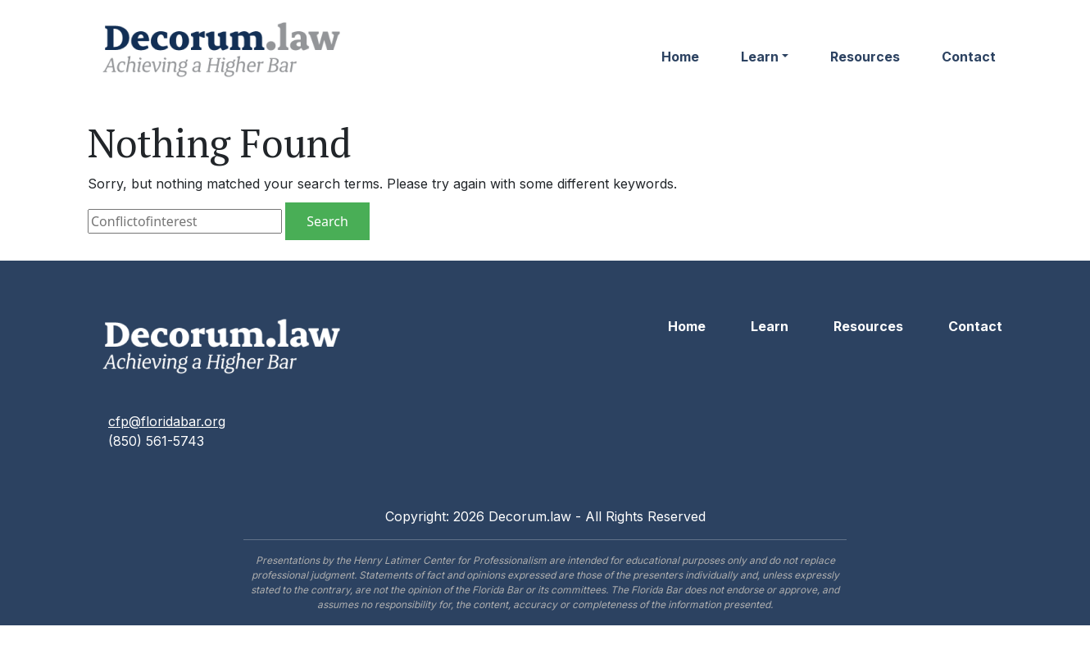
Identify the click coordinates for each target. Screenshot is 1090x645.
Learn (760, 56)
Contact (969, 56)
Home (680, 56)
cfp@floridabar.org (166, 421)
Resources (865, 56)
